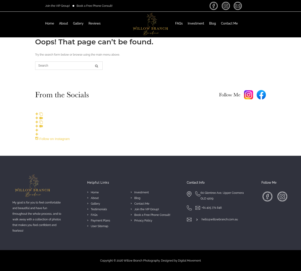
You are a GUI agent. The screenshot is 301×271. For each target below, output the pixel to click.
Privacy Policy (143, 220)
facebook (214, 5)
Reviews (94, 23)
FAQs (179, 23)
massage (238, 5)
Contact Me (229, 23)
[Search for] (69, 65)
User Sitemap (99, 226)
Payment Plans (100, 220)
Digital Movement (189, 260)
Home (49, 23)
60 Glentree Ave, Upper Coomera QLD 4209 (222, 195)
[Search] (97, 65)
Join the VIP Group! (57, 5)
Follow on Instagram (52, 139)
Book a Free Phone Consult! (95, 5)
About (63, 23)
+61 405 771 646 (211, 207)
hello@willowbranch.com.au (219, 219)
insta (226, 5)
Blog (212, 23)
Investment (196, 23)
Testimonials (99, 209)
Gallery (78, 23)
